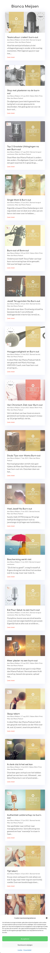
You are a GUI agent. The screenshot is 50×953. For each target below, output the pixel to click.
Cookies (20, 950)
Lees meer (11, 57)
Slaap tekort (13, 714)
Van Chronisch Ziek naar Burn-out (25, 405)
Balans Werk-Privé (36, 96)
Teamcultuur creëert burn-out (22, 37)
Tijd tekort (12, 871)
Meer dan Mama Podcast (23, 42)
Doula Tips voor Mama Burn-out (23, 456)
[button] (47, 918)
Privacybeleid (27, 950)
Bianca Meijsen (15, 40)
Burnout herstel (35, 304)
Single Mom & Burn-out (19, 200)
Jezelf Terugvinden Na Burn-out (23, 301)
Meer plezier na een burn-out (22, 661)
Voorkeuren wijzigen (25, 945)
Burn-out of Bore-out (18, 250)
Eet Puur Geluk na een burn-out (23, 610)
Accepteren (25, 939)
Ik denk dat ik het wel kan (20, 764)
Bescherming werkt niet (19, 559)
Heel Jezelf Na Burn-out (19, 509)
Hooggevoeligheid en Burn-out (23, 352)
